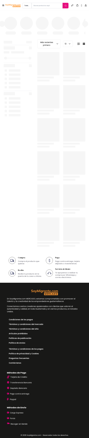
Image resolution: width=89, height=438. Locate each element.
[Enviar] (65, 5)
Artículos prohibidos (18, 333)
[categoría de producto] (27, 5)
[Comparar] (72, 5)
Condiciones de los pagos (21, 319)
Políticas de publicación (20, 338)
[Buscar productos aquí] (47, 5)
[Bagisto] (13, 5)
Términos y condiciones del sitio (24, 329)
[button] (77, 5)
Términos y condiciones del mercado (26, 324)
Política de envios (17, 343)
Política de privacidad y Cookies (24, 353)
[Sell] (81, 5)
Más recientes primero (49, 43)
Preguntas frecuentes (19, 358)
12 (68, 43)
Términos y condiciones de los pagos (26, 349)
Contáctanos (15, 363)
